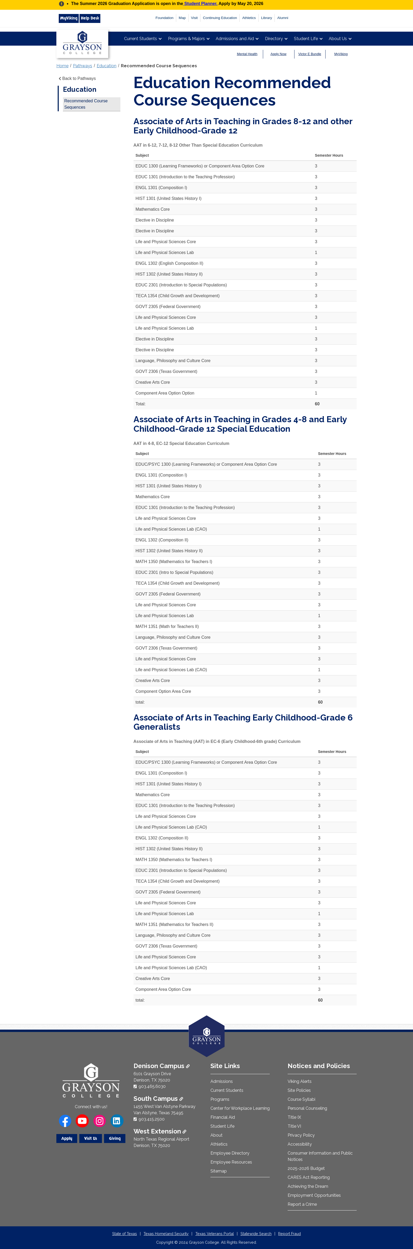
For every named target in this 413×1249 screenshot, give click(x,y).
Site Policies (299, 1090)
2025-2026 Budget (306, 1168)
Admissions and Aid (235, 38)
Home (62, 65)
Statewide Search (256, 1233)
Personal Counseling (307, 1108)
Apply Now (279, 54)
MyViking (68, 18)
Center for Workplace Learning (240, 1108)
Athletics (249, 18)
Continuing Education (220, 18)
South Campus (158, 1098)
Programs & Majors (186, 38)
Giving (115, 1138)
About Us (338, 38)
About (216, 1135)
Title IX (294, 1117)
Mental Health (247, 54)
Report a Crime (302, 1204)
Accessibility (300, 1144)
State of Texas (124, 1233)
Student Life (306, 38)
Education (106, 65)
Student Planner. (200, 3)
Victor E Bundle (309, 54)
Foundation (165, 18)
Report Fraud (289, 1233)
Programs (219, 1099)
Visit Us (90, 1138)
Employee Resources (231, 1162)
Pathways (82, 65)
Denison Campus (162, 1066)
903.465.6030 (152, 1086)
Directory (274, 38)
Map (182, 18)
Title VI (294, 1126)
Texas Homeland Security (166, 1233)
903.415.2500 (152, 1119)
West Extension (160, 1131)
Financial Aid (222, 1117)
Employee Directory (229, 1153)
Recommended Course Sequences (159, 65)
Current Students (140, 38)
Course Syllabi (301, 1099)
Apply (66, 1138)
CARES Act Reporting (309, 1177)
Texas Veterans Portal (214, 1233)
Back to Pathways (77, 78)
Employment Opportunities (314, 1195)
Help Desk (90, 18)
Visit (194, 18)
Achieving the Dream (308, 1186)
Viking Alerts (300, 1081)
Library (266, 18)
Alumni (282, 18)
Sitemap (218, 1171)
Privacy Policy (301, 1135)
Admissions (221, 1081)
